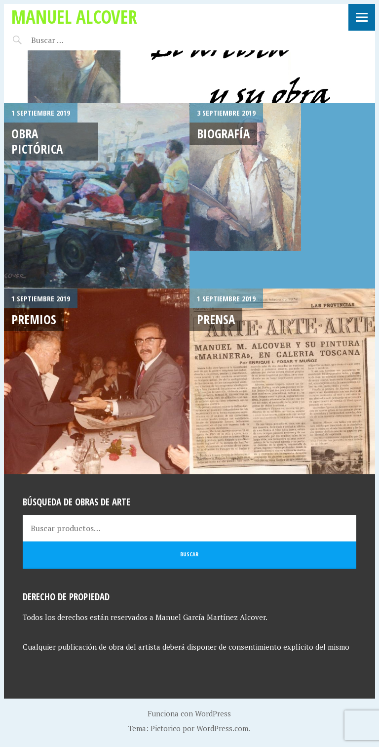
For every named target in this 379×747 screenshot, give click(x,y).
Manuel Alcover (74, 16)
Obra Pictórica (37, 141)
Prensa (216, 319)
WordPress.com (222, 728)
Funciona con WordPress (189, 713)
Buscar (189, 554)
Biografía (223, 133)
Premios (33, 319)
